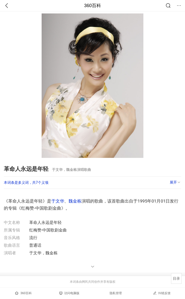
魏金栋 (75, 201)
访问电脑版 (69, 293)
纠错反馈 (162, 293)
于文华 (57, 201)
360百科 (92, 5)
